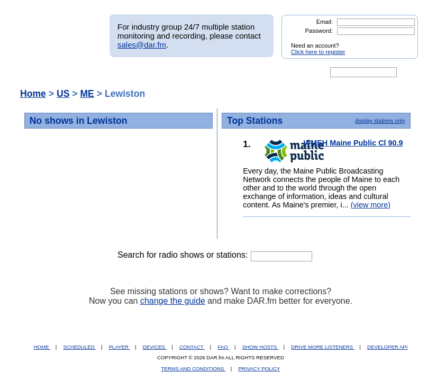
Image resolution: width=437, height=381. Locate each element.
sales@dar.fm (141, 44)
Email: (324, 22)
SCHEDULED (79, 347)
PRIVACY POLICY (259, 368)
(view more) (370, 205)
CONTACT (192, 347)
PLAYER (119, 347)
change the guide (172, 300)
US (63, 93)
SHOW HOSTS (260, 347)
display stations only (380, 120)
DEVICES (155, 347)
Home (33, 93)
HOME (42, 347)
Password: (319, 31)
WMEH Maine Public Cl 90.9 (353, 143)
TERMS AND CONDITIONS (193, 368)
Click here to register (318, 52)
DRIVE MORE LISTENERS (322, 347)
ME (87, 93)
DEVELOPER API (387, 347)
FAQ (224, 347)
